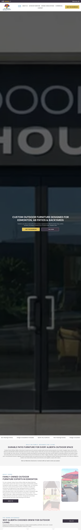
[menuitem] (19, 6)
